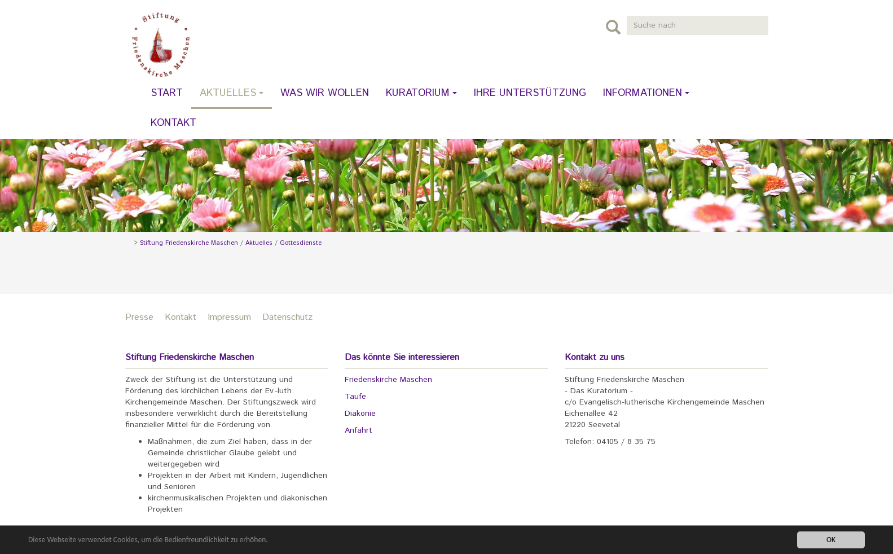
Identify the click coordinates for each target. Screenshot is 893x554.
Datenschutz (287, 317)
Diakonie (360, 413)
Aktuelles (231, 93)
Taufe (355, 396)
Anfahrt (358, 430)
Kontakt (173, 123)
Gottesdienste (301, 243)
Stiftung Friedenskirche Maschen (189, 243)
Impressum (229, 317)
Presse (139, 317)
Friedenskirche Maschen (388, 379)
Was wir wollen (324, 93)
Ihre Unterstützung (530, 93)
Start (167, 93)
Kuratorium (421, 93)
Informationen (646, 93)
